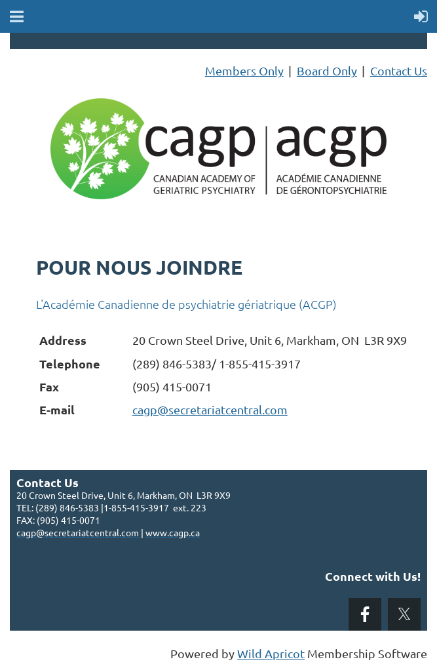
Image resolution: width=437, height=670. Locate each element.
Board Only (327, 70)
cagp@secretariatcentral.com (210, 409)
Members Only (244, 70)
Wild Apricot (271, 653)
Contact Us (398, 70)
